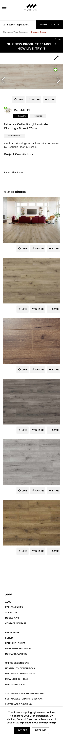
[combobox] (49, 24)
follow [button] (22, 116)
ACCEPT (22, 730)
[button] (4, 7)
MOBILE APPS (12, 618)
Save (55, 249)
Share (39, 249)
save (51, 99)
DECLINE (40, 730)
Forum (9, 638)
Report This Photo (13, 172)
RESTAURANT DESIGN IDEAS (20, 674)
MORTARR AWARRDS (16, 654)
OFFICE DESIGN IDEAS (17, 663)
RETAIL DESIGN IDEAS (16, 679)
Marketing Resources (18, 649)
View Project (14, 136)
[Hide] (57, 38)
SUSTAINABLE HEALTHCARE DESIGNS (25, 693)
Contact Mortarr (16, 623)
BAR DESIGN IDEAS (15, 684)
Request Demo (38, 32)
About (9, 602)
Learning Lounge (15, 643)
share (35, 99)
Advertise (11, 613)
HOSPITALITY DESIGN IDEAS (20, 668)
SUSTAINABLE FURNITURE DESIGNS (24, 699)
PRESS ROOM (12, 633)
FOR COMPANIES (14, 607)
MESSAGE (38, 116)
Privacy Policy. (47, 722)
